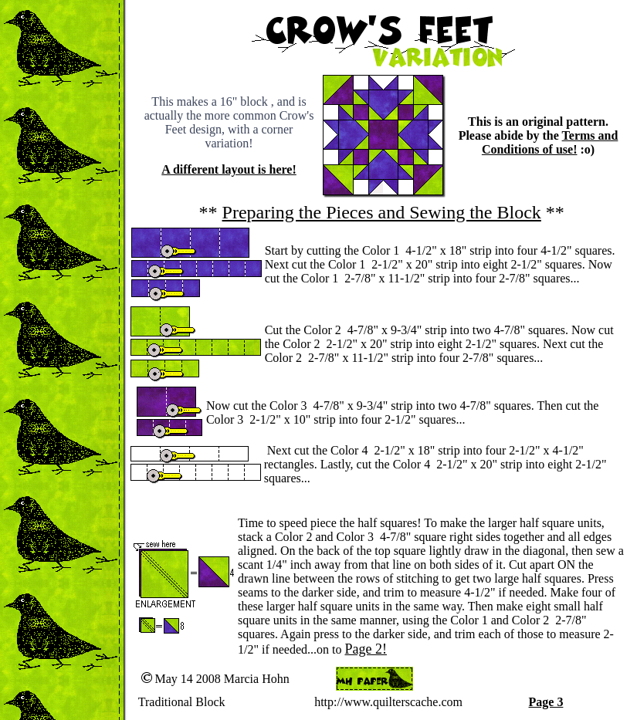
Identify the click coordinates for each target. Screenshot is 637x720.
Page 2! (365, 649)
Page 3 (546, 701)
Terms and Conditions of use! (550, 142)
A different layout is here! (228, 169)
